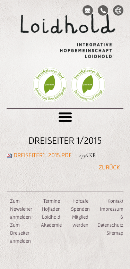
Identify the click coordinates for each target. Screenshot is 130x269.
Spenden (80, 209)
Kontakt (115, 201)
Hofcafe (80, 201)
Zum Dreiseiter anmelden (20, 233)
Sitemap (114, 233)
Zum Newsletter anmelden (21, 209)
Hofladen (51, 209)
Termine (51, 201)
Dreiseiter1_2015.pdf (40, 155)
